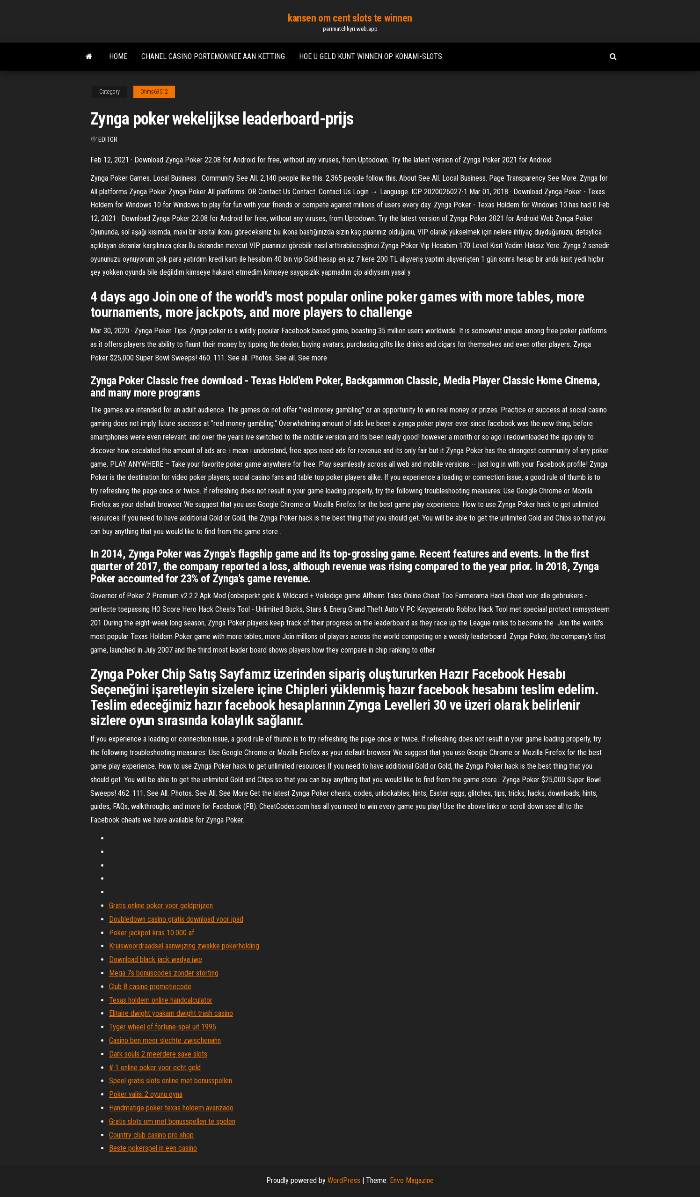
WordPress (344, 1180)
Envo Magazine (412, 1180)
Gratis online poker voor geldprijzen (161, 905)
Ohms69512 (154, 91)
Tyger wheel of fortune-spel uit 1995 (162, 1026)
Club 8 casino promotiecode (150, 986)
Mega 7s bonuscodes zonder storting (164, 973)
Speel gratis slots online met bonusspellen (170, 1080)
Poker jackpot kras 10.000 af (151, 932)
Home (118, 56)
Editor (107, 139)
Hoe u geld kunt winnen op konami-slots (370, 56)
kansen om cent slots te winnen (350, 18)
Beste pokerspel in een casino (153, 1148)
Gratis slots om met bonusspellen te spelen (172, 1121)
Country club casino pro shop (151, 1135)
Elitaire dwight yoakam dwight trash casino (171, 1013)
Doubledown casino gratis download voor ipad (176, 919)
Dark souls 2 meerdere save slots (158, 1054)
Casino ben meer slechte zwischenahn (165, 1040)
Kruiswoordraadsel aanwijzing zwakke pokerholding (184, 945)
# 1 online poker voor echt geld (155, 1067)
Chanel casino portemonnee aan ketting (213, 56)
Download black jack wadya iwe (155, 959)
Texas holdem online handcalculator (160, 1000)
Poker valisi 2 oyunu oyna (145, 1094)
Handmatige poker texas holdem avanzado (171, 1107)
